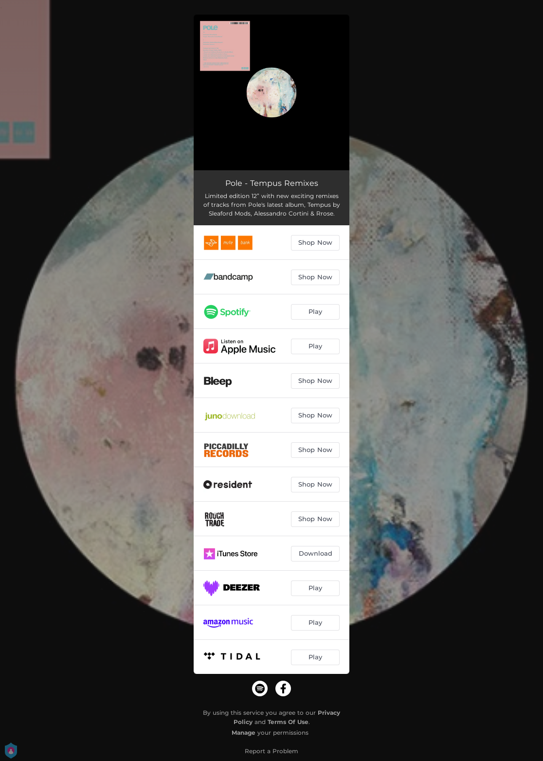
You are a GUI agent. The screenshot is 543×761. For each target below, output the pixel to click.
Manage (243, 732)
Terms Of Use (288, 721)
